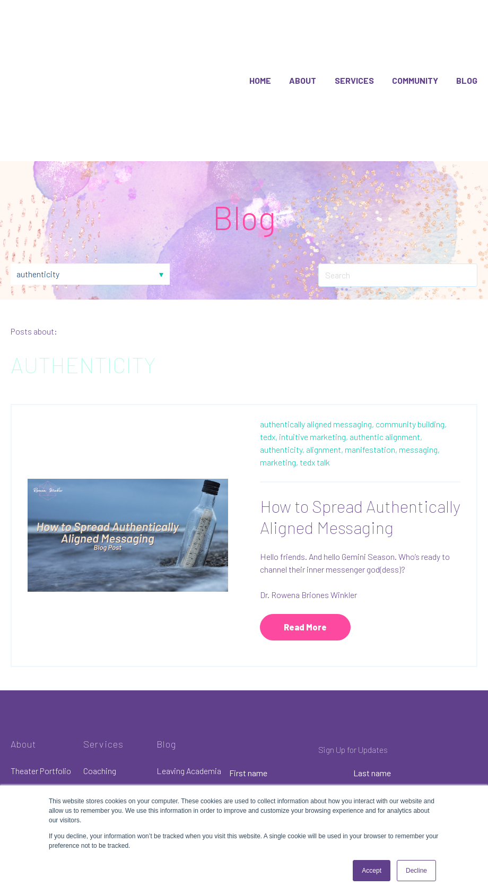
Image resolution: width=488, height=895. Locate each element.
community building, (411, 378)
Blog (466, 57)
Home (260, 57)
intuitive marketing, (313, 391)
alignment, (324, 404)
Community (415, 57)
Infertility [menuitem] (172, 749)
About (302, 57)
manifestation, (371, 404)
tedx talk (315, 416)
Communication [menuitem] (184, 772)
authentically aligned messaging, (317, 378)
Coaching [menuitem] (99, 726)
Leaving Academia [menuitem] (188, 726)
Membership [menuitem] (105, 772)
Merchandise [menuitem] (33, 749)
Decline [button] (416, 870)
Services (354, 57)
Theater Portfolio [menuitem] (41, 726)
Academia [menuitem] (100, 749)
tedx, (268, 391)
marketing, (279, 416)
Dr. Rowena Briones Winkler (308, 549)
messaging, (419, 404)
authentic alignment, (386, 391)
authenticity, (282, 404)
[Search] (397, 230)
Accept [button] (371, 870)
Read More (305, 581)
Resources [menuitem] (30, 772)
